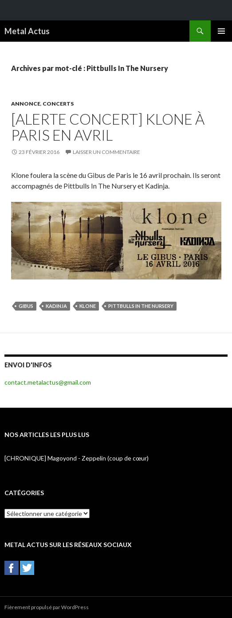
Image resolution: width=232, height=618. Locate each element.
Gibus (26, 306)
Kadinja (56, 306)
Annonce (25, 103)
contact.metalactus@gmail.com (47, 382)
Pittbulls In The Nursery (140, 306)
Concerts (58, 103)
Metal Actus (27, 31)
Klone (87, 306)
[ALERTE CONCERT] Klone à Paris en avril (107, 127)
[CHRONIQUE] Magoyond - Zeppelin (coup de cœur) (76, 458)
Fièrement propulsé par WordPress (46, 607)
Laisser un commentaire (106, 152)
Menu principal (221, 31)
